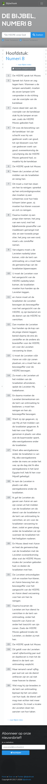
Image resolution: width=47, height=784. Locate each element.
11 (8, 297)
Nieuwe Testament (30, 40)
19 (8, 497)
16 (8, 419)
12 (8, 324)
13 (8, 355)
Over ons (12, 776)
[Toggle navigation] (41, 3)
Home (4, 776)
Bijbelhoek (9, 3)
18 (8, 481)
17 (8, 450)
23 (8, 644)
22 (8, 605)
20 (8, 543)
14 (8, 375)
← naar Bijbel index (23, 64)
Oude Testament (11, 40)
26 (8, 685)
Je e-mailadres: (8, 742)
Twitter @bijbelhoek (26, 776)
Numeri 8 (15, 59)
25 (8, 669)
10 (8, 273)
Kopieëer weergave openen (24, 69)
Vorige (3, 59)
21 (8, 574)
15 (8, 395)
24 (8, 649)
